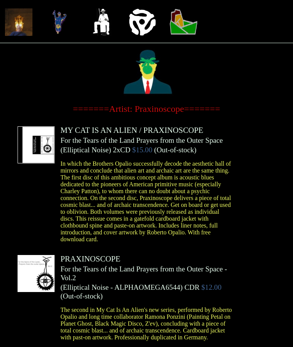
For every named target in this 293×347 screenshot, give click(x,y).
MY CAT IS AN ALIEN (98, 130)
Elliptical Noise (86, 150)
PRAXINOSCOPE (173, 130)
